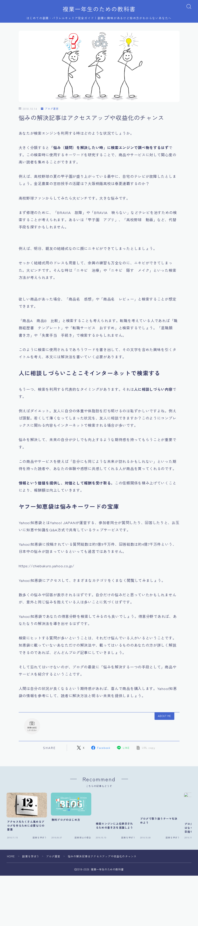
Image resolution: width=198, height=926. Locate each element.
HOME (11, 862)
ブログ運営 (50, 108)
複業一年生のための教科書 (98, 9)
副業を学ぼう (31, 862)
